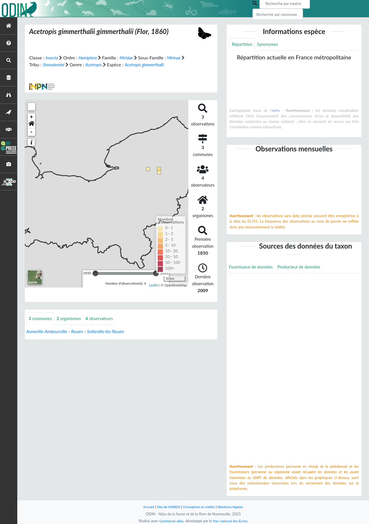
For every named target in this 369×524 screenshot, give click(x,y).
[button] (31, 124)
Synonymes (270, 44)
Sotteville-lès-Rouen (112, 332)
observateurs (105, 319)
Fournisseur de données (253, 268)
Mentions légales (234, 507)
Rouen (81, 332)
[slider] (95, 273)
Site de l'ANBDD (166, 507)
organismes (72, 319)
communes (41, 319)
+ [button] (31, 117)
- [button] (31, 132)
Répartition (243, 44)
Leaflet (154, 285)
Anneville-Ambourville (48, 332)
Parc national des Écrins (231, 521)
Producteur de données (305, 268)
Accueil (145, 507)
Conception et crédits (199, 507)
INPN (275, 111)
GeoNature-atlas (169, 521)
